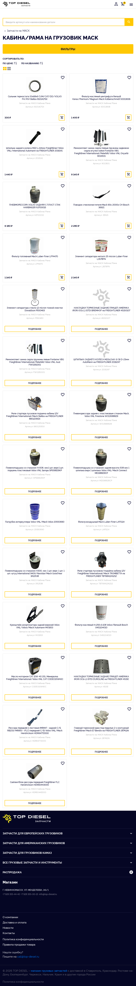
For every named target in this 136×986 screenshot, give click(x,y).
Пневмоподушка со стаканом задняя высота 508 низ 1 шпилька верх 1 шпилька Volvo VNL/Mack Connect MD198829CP (101, 470)
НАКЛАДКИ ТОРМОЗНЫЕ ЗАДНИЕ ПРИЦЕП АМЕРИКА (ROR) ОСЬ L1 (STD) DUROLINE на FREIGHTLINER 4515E (101, 677)
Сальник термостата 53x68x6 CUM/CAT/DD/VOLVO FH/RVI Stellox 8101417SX (35, 97)
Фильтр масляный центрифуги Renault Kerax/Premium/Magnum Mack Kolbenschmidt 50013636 (101, 97)
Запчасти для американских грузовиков (67, 843)
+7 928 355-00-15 (29, 894)
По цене (10, 63)
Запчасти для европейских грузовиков (67, 833)
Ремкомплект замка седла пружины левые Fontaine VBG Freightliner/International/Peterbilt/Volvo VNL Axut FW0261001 (35, 362)
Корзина (123, 4)
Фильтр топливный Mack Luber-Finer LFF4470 (35, 256)
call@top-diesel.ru (28, 956)
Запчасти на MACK (18, 30)
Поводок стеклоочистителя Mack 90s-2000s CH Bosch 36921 (101, 206)
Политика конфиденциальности (23, 939)
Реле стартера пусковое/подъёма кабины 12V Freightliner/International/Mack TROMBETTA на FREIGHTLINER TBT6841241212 (101, 573)
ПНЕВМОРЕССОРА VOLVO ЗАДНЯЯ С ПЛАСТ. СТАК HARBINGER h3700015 (34, 206)
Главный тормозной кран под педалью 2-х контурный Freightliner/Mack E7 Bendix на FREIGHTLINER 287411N (101, 729)
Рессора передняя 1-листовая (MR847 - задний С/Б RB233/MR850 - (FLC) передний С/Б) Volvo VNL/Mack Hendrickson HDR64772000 (34, 730)
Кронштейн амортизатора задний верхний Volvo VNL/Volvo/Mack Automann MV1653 (35, 626)
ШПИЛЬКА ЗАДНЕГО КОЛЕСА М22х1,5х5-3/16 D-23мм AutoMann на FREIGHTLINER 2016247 (101, 360)
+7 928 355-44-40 (11, 894)
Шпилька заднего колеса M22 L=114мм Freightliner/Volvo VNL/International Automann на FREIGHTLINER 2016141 (35, 149)
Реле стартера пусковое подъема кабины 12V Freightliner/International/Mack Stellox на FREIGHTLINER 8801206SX (34, 416)
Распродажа (68, 872)
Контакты (9, 933)
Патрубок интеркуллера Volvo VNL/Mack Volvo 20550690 (34, 521)
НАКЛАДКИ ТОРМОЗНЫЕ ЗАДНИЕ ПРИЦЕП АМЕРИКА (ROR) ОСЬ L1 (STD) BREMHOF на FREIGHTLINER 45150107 (101, 309)
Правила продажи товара (19, 944)
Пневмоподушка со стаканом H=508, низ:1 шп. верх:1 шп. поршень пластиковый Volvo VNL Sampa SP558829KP (35, 469)
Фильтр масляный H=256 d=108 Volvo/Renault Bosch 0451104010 (101, 626)
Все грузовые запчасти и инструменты (67, 862)
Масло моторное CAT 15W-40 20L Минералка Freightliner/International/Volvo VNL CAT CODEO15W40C (34, 677)
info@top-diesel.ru (48, 894)
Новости (8, 927)
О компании (10, 917)
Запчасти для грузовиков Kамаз (67, 853)
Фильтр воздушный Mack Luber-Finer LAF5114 (101, 521)
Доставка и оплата (14, 922)
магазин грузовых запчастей (49, 970)
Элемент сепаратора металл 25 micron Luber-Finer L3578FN (101, 257)
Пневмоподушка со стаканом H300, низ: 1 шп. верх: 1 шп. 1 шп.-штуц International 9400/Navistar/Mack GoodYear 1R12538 (34, 573)
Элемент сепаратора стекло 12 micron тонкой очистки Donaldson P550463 (35, 309)
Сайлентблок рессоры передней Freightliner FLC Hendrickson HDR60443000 (35, 783)
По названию (32, 63)
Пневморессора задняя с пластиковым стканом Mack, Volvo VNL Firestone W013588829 (101, 414)
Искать (131, 22)
